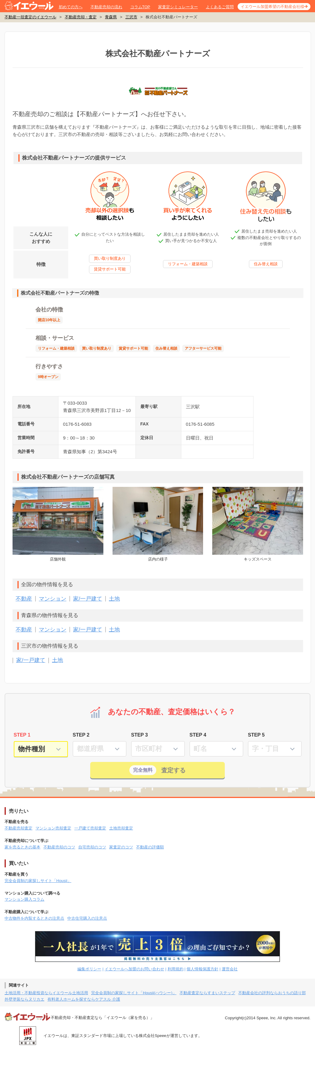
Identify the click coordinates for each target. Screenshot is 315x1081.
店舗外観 (58, 524)
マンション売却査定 (53, 828)
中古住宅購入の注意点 (87, 918)
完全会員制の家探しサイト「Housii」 (38, 880)
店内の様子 (158, 524)
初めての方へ (71, 7)
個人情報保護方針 (202, 969)
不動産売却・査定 (81, 17)
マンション (52, 599)
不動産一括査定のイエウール (30, 17)
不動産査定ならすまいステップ (207, 993)
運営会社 (230, 969)
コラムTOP (140, 7)
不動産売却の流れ (106, 7)
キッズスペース (257, 524)
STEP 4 (198, 734)
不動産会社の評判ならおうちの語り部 (272, 993)
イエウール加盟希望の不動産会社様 (272, 6)
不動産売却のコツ (59, 847)
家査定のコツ (121, 847)
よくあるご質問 (220, 7)
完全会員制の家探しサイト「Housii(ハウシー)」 (133, 993)
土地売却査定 (121, 828)
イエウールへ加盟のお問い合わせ (134, 969)
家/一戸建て (87, 599)
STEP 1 (22, 734)
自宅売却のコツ (92, 847)
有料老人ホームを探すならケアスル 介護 (83, 999)
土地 (114, 599)
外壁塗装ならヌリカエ (24, 999)
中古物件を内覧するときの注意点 (34, 918)
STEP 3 (139, 734)
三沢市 (131, 17)
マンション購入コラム (24, 899)
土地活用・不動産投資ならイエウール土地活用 (46, 993)
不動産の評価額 (150, 847)
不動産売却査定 (18, 828)
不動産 (24, 599)
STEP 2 (81, 734)
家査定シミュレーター (178, 7)
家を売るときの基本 (22, 847)
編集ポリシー (89, 969)
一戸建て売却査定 (90, 828)
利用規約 (175, 969)
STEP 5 (256, 734)
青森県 (111, 17)
